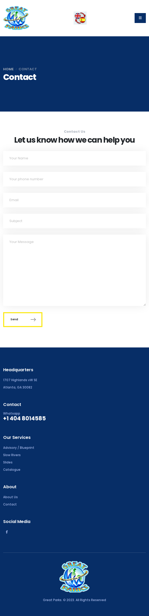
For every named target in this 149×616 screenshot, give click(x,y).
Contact (10, 504)
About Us (10, 497)
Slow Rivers (12, 455)
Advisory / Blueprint (18, 448)
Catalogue (11, 470)
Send (22, 319)
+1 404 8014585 (24, 418)
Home (8, 69)
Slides (8, 462)
